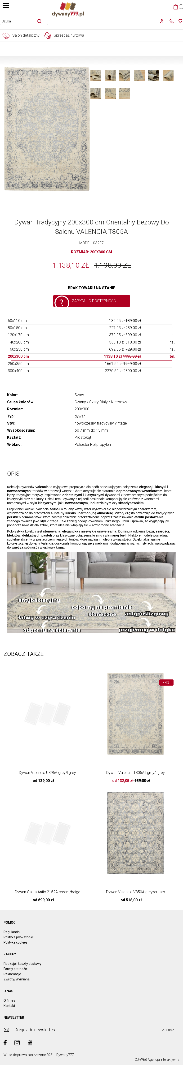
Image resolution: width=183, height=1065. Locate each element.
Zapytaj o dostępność (94, 301)
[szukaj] (39, 21)
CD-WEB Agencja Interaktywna (157, 1059)
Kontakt (9, 1006)
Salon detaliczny (21, 35)
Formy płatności (15, 969)
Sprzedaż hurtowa (64, 35)
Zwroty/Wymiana (17, 979)
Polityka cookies (15, 942)
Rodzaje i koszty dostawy (22, 964)
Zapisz (168, 1029)
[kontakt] (170, 21)
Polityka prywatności (19, 937)
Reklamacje (12, 974)
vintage (121, 423)
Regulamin (12, 932)
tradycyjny (105, 423)
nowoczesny (85, 423)
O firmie (9, 1000)
